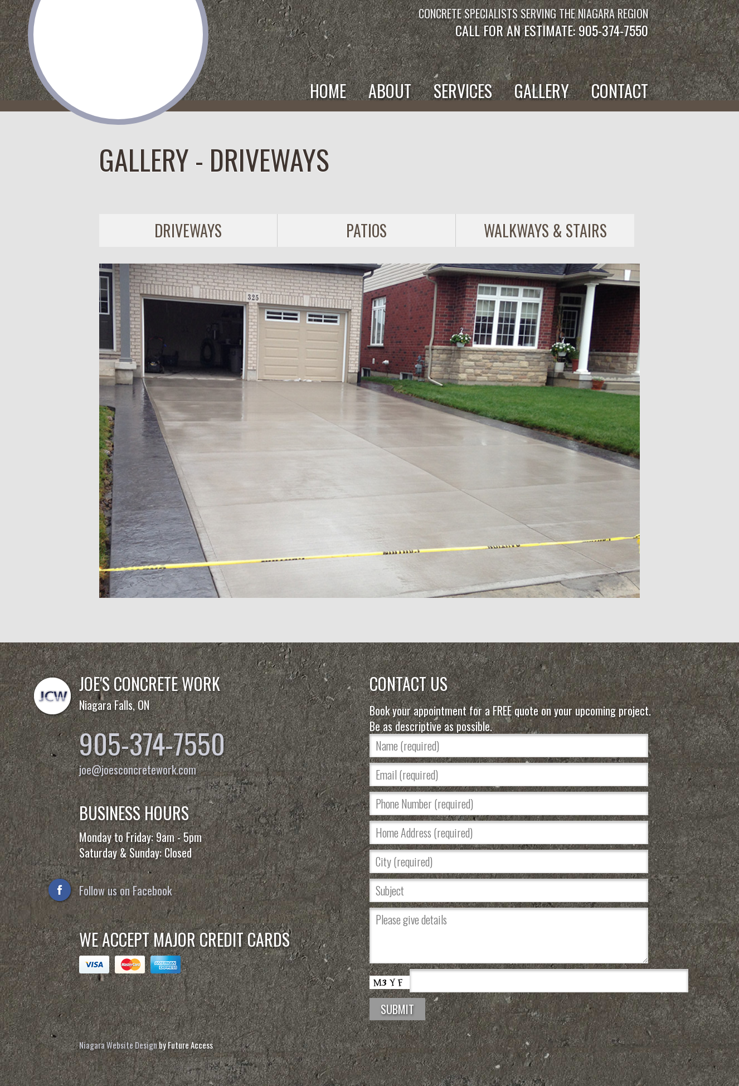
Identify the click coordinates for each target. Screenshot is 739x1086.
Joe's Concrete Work (118, 44)
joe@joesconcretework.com (137, 769)
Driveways (188, 230)
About (389, 90)
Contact (619, 90)
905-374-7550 (152, 742)
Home (328, 90)
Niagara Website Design (118, 1045)
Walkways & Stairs (545, 230)
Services (463, 90)
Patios (366, 230)
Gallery (541, 90)
